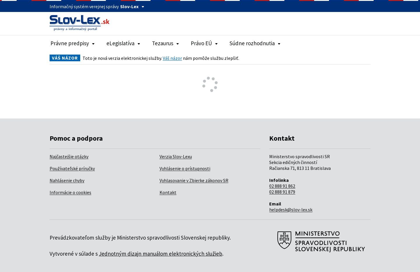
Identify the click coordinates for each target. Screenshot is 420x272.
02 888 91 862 (282, 186)
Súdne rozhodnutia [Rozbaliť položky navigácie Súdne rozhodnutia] (255, 43)
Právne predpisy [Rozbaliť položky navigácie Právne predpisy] (72, 43)
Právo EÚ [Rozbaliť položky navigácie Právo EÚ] (204, 43)
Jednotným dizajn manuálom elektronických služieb (160, 253)
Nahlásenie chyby (67, 180)
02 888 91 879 (282, 192)
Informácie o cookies (70, 192)
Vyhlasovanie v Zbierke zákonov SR (194, 180)
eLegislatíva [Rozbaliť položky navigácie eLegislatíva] (123, 43)
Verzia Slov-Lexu (176, 156)
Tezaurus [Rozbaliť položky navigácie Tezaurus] (165, 43)
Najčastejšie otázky (69, 156)
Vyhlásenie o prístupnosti (185, 168)
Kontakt (168, 192)
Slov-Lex (132, 6)
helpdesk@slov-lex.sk (290, 209)
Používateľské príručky (72, 168)
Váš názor (172, 58)
